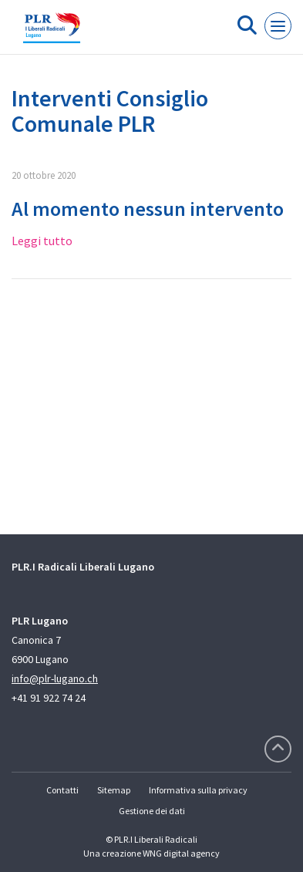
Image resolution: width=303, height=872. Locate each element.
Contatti (62, 790)
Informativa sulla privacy (198, 790)
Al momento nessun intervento (148, 208)
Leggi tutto (42, 240)
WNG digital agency (181, 853)
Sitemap (113, 790)
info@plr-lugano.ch (55, 678)
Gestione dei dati (152, 810)
